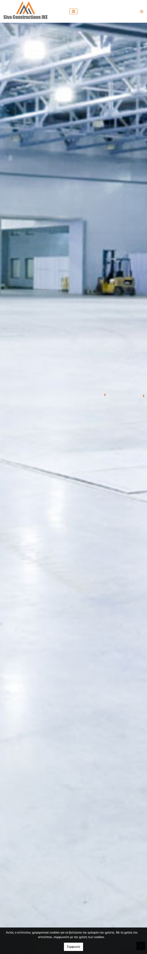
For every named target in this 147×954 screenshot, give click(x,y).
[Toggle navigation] (73, 11)
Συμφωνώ (73, 946)
